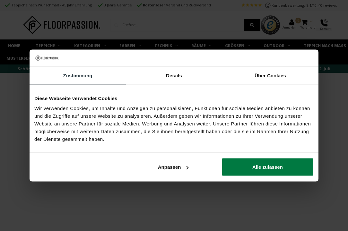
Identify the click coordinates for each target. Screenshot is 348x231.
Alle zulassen (267, 167)
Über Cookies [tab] (270, 75)
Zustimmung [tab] (77, 75)
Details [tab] (174, 75)
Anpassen (173, 167)
